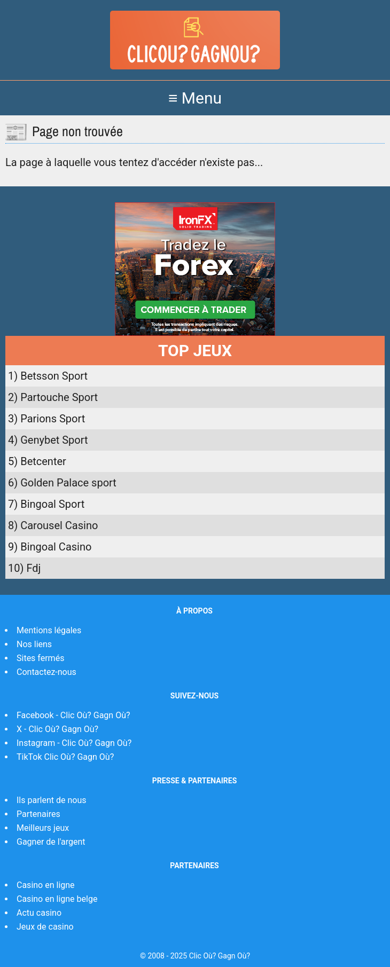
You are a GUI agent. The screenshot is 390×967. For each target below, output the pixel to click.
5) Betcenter (37, 461)
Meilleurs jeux (43, 828)
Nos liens (34, 644)
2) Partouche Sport (53, 397)
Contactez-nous (46, 672)
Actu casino (39, 913)
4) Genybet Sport (48, 440)
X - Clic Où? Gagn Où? (57, 729)
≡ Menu (195, 98)
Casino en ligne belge (57, 899)
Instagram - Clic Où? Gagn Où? (74, 743)
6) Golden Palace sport (62, 482)
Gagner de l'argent (51, 842)
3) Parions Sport (46, 418)
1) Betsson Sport (48, 375)
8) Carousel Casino (53, 525)
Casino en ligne (46, 885)
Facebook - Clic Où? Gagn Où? (73, 715)
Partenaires (38, 814)
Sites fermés (40, 658)
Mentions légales (49, 630)
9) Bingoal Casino (49, 546)
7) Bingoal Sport (46, 504)
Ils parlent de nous (52, 800)
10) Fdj (24, 568)
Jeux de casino (45, 927)
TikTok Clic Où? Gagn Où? (65, 757)
